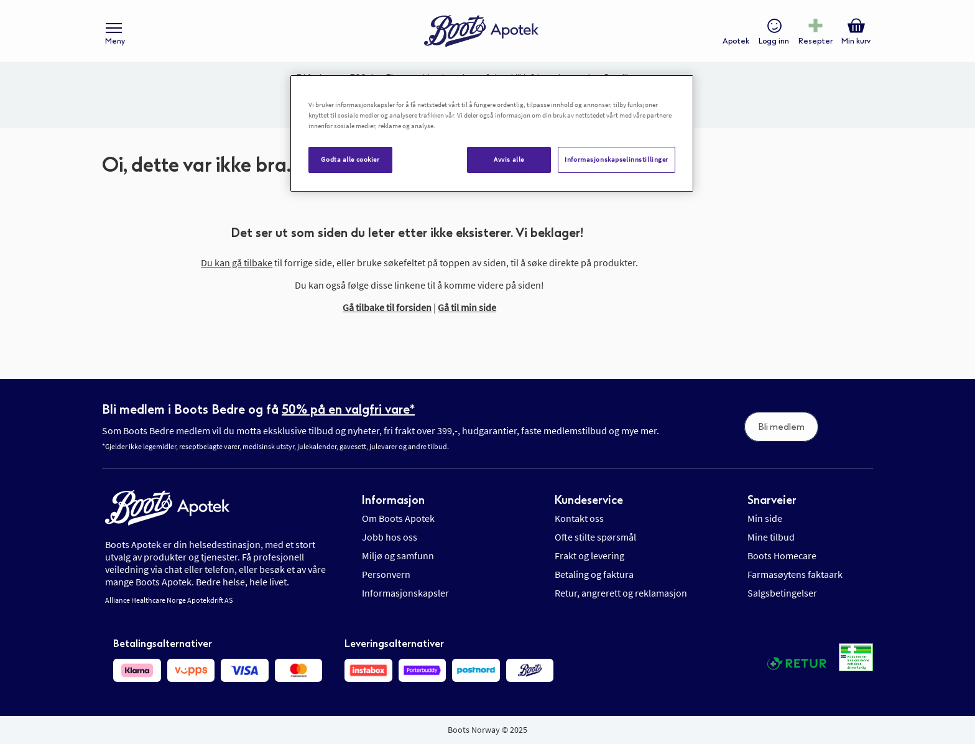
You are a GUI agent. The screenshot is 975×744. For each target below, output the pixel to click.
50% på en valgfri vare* (348, 409)
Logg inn (774, 41)
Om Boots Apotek (398, 518)
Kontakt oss (579, 518)
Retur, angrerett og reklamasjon (621, 593)
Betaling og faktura (594, 574)
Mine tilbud (771, 537)
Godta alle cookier (350, 159)
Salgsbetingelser (782, 593)
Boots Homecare (781, 555)
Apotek (736, 41)
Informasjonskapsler (405, 593)
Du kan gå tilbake (236, 262)
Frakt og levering (589, 555)
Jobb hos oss (389, 537)
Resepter (815, 41)
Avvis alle (509, 159)
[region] (492, 133)
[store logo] (481, 31)
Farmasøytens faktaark (795, 574)
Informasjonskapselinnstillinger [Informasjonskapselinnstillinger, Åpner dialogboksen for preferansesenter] (616, 159)
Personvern (386, 574)
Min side (764, 518)
